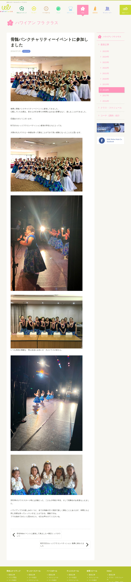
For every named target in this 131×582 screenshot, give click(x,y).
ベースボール (52, 563)
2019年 (105, 84)
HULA (109, 563)
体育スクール (92, 563)
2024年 (105, 56)
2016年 (105, 101)
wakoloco (6, 8)
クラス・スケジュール (111, 107)
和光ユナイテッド (14, 563)
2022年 (105, 68)
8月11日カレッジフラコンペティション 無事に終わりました (69, 534)
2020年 (105, 79)
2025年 (105, 51)
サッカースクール (34, 563)
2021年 (105, 73)
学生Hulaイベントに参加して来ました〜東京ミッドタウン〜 (31, 534)
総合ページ (125, 12)
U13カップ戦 (12, 578)
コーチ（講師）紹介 (110, 115)
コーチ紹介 (12, 572)
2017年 (105, 95)
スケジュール (13, 575)
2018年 (105, 90)
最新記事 (105, 44)
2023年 (105, 62)
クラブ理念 (12, 569)
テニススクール (73, 563)
